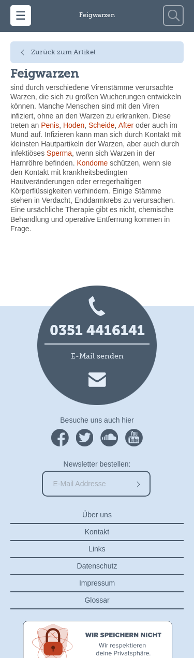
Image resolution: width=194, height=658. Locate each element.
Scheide (101, 125)
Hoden (73, 125)
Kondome (92, 163)
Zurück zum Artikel (63, 52)
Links (97, 549)
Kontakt (97, 532)
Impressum (97, 583)
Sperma (59, 153)
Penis (50, 125)
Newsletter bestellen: (97, 464)
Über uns (97, 515)
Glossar (96, 600)
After (126, 125)
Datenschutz (97, 566)
